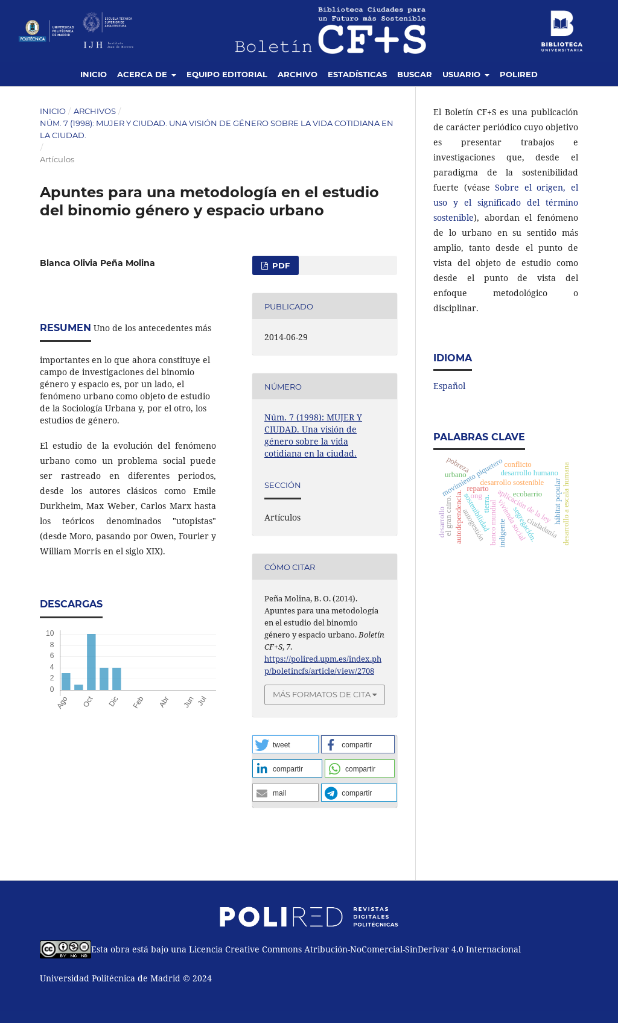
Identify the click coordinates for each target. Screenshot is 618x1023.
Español (449, 385)
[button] (285, 744)
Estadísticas (357, 74)
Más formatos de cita (322, 694)
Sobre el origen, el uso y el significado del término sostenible (505, 202)
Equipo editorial (226, 74)
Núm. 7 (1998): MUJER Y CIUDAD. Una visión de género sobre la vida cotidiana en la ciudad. (216, 129)
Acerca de (143, 74)
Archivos (95, 111)
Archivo (297, 74)
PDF (280, 265)
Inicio (93, 74)
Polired (519, 74)
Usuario (462, 74)
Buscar (414, 74)
